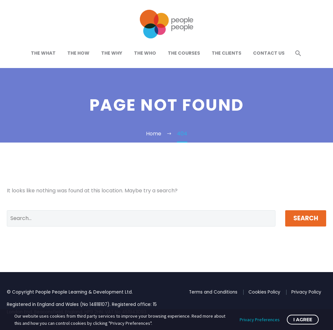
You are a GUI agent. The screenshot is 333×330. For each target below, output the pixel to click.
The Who (145, 53)
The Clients (226, 53)
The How (78, 53)
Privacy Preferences (260, 320)
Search (305, 218)
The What (43, 53)
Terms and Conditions (213, 292)
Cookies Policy (264, 292)
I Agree (302, 320)
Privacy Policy (306, 292)
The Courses (184, 53)
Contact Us (269, 53)
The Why (111, 53)
